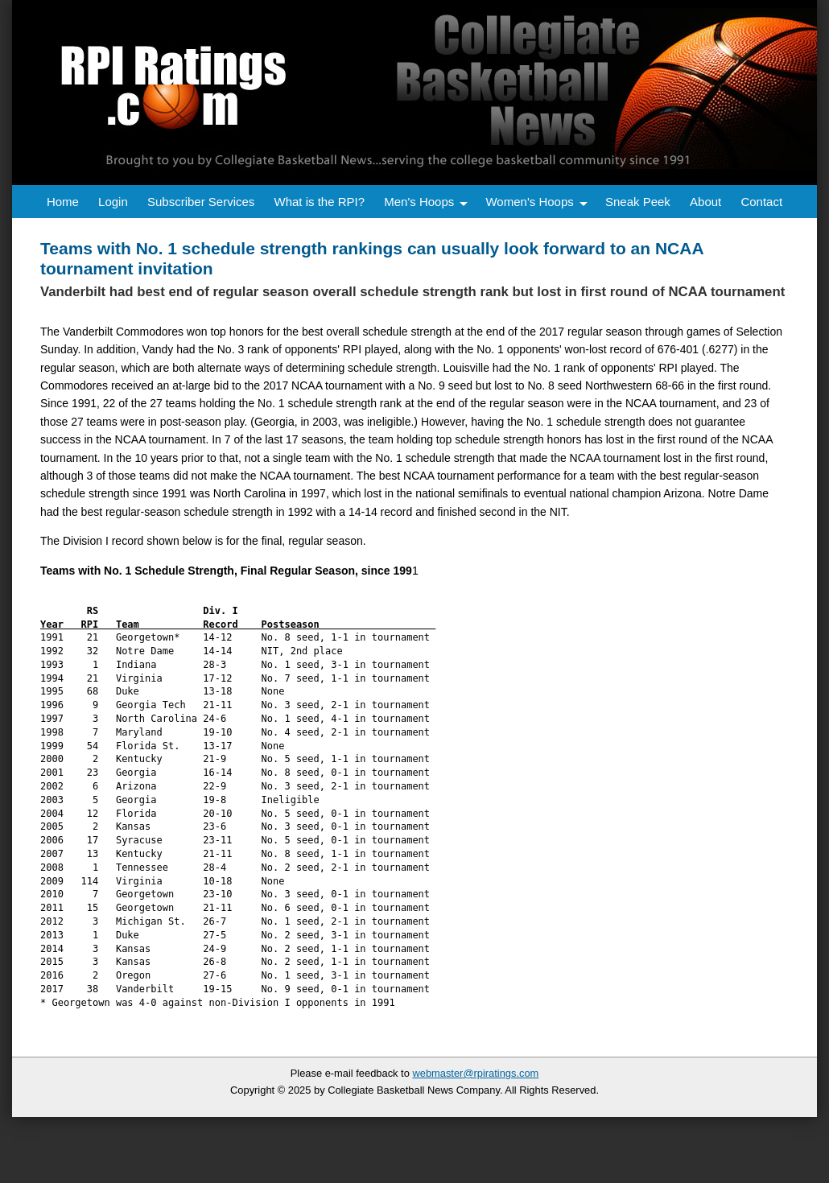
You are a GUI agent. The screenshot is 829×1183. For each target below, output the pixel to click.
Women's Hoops (529, 201)
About (705, 201)
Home (63, 201)
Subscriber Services (200, 201)
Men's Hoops (419, 201)
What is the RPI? (319, 201)
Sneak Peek (637, 201)
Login (113, 201)
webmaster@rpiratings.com (475, 1073)
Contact (761, 201)
